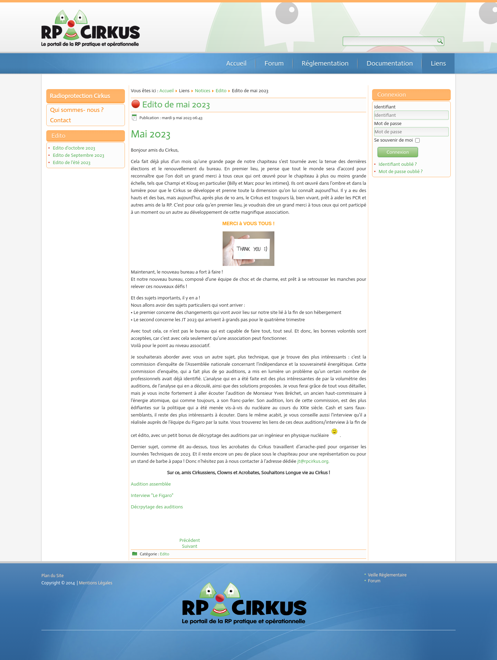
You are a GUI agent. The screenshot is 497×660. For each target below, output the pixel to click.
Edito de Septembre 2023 (78, 155)
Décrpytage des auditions (157, 507)
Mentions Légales (96, 582)
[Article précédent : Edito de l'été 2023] (189, 540)
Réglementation (325, 63)
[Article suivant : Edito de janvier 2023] (189, 546)
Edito (221, 91)
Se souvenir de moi (393, 140)
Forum (274, 63)
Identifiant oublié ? (398, 164)
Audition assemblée (151, 484)
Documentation (390, 63)
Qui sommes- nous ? (77, 110)
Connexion (398, 152)
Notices (203, 91)
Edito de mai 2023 (176, 104)
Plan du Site (52, 575)
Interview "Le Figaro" (152, 495)
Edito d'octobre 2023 (74, 148)
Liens (438, 63)
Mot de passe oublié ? (401, 171)
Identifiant (385, 107)
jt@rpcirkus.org (313, 461)
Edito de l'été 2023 (71, 162)
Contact (60, 120)
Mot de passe (387, 123)
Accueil (236, 63)
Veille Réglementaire (387, 574)
